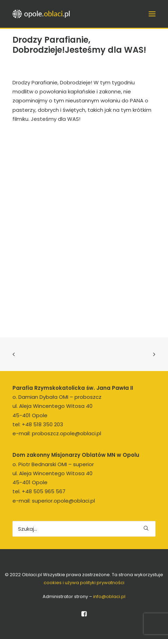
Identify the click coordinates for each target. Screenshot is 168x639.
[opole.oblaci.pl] (43, 13)
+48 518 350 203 (42, 424)
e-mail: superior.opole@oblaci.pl (53, 500)
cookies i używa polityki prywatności (84, 582)
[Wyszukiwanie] (84, 529)
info (109, 596)
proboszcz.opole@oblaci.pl (66, 433)
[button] (146, 528)
